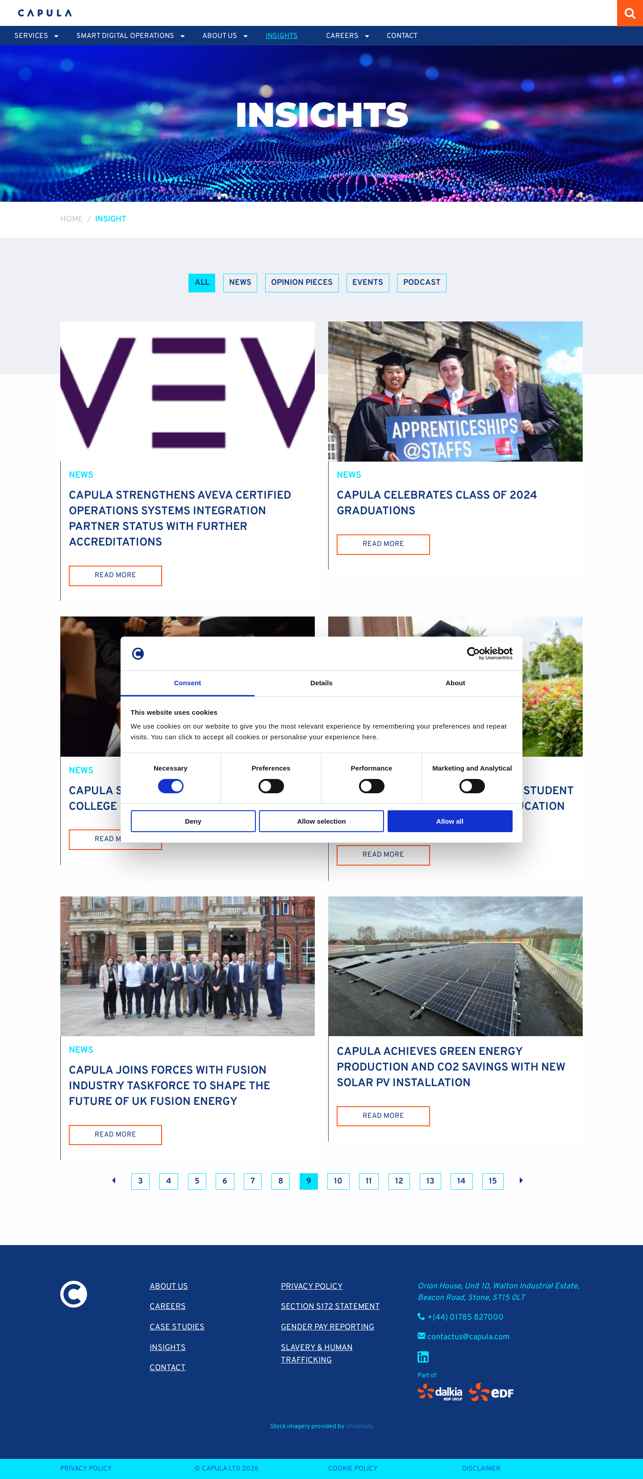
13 (430, 1181)
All (202, 283)
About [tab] (455, 683)
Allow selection (321, 821)
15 (493, 1181)
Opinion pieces (302, 283)
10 (338, 1181)
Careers (168, 1306)
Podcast (422, 283)
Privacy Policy (312, 1286)
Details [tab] (321, 683)
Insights (282, 36)
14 (461, 1181)
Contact (402, 36)
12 (399, 1181)
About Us (169, 1286)
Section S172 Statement (330, 1306)
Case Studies (177, 1327)
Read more (115, 575)
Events (367, 283)
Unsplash (359, 1426)
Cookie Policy (353, 1468)
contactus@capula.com (468, 1337)
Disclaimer (481, 1468)
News (240, 283)
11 (369, 1181)
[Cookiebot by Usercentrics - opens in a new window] (473, 653)
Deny (193, 821)
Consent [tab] (187, 683)
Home (71, 219)
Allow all (449, 821)
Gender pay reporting (327, 1327)
